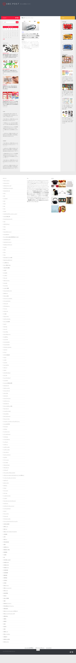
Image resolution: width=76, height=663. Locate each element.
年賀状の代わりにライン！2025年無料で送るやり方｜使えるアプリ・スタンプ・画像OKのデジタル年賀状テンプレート (10, 111)
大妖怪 (5, 563)
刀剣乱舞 (5, 542)
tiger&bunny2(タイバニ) (8, 253)
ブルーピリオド (7, 473)
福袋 (4, 609)
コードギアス (6, 373)
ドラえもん (6, 445)
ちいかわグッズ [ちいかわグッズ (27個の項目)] (37, 190)
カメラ (5, 332)
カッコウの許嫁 (7, 329)
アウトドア (6, 312)
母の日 (5, 604)
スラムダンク (6, 411)
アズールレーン (7, 314)
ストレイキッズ (7, 399)
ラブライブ (6, 511)
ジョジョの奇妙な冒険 (8, 391)
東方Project (6, 598)
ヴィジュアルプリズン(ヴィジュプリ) (11, 529)
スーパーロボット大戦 (8, 414)
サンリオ (5, 383)
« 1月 (4, 47)
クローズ (5, 358)
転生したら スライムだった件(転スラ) (11, 619)
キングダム (6, 340)
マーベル (5, 501)
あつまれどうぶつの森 (8, 265)
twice (5, 260)
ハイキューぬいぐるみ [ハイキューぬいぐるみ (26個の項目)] (43, 193)
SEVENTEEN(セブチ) (7, 247)
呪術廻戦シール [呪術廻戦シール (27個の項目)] (34, 202)
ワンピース (6, 524)
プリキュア (6, 478)
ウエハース (6, 319)
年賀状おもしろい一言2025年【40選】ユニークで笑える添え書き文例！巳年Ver (10, 96)
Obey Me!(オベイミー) (7, 240)
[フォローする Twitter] (16, 26)
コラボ (5, 368)
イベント (5, 317)
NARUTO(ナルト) (7, 232)
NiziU (5, 237)
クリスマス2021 (7, 350)
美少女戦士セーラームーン (9, 614)
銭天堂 (5, 634)
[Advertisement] (38, 16)
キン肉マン (6, 345)
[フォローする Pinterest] (17, 26)
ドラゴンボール (7, 447)
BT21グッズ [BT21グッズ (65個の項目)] (33, 189)
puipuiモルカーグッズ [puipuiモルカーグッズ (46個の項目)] (40, 188)
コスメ (5, 365)
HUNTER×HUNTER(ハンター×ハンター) (10, 222)
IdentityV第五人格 (7, 224)
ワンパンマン (6, 522)
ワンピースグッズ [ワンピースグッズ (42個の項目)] (32, 197)
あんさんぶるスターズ (8, 268)
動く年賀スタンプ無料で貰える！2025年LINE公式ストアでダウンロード (10, 80)
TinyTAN (5, 255)
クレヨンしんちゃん (7, 355)
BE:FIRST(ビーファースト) (8, 196)
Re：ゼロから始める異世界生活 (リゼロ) (11, 245)
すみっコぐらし (7, 288)
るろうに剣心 (6, 304)
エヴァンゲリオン (7, 327)
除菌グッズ (6, 639)
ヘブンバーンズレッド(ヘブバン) (10, 486)
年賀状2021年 (6, 570)
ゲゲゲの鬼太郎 (7, 363)
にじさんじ (6, 294)
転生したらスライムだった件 (9, 622)
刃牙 (4, 545)
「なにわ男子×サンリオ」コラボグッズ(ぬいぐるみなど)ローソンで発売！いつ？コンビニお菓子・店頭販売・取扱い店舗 (67, 88)
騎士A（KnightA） (7, 642)
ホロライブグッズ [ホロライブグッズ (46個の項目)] (41, 196)
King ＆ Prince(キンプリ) (8, 227)
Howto (5, 219)
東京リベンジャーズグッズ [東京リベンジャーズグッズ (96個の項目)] (37, 204)
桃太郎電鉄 (6, 601)
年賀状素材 (6, 581)
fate (4, 214)
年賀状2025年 (7, 77)
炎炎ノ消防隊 (6, 606)
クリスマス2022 (7, 353)
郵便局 (5, 629)
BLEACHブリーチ (7, 199)
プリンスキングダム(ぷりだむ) (9, 481)
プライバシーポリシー (39, 656)
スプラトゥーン (7, 409)
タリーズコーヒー (7, 424)
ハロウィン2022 (7, 458)
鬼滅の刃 (5, 645)
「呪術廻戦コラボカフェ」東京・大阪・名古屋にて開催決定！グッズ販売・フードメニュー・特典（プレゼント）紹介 (67, 102)
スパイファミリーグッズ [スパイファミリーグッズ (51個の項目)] (43, 191)
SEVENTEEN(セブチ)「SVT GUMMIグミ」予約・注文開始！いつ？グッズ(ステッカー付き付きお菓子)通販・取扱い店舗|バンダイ (67, 128)
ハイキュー (6, 450)
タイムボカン (6, 422)
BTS (4, 204)
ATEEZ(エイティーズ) (7, 194)
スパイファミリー (7, 406)
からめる (5, 281)
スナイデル (6, 401)
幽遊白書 (5, 583)
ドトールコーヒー (7, 442)
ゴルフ (5, 378)
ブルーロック (6, 475)
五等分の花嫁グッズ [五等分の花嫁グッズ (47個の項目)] (40, 197)
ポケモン (5, 493)
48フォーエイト (7, 189)
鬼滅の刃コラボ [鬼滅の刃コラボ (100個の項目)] (43, 208)
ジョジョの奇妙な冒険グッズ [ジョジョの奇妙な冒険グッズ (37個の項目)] (33, 191)
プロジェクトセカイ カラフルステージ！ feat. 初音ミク (14, 483)
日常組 (5, 591)
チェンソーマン (7, 427)
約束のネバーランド (7, 611)
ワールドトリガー (7, 527)
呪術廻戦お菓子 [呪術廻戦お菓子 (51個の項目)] (36, 199)
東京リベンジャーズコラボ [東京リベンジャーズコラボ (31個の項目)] (43, 205)
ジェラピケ (6, 388)
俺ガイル (5, 537)
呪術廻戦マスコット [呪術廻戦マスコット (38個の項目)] (34, 203)
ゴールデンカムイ (7, 381)
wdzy (5, 263)
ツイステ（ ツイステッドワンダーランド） (12, 429)
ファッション (6, 468)
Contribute (5, 206)
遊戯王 (5, 627)
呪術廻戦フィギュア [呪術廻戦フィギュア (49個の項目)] (41, 202)
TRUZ (5, 258)
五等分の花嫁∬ (7, 532)
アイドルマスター (7, 309)
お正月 (5, 278)
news (4, 77)
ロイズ (5, 519)
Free (4, 217)
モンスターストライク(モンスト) (10, 509)
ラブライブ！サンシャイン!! (9, 514)
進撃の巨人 (6, 624)
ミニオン (5, 506)
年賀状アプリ (12, 108)
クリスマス (6, 347)
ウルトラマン (6, 324)
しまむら (5, 283)
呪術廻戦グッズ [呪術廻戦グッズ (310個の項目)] (39, 201)
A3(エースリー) (6, 191)
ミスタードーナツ (7, 504)
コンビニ (5, 370)
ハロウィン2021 (7, 455)
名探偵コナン (6, 555)
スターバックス (7, 396)
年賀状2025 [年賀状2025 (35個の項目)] (40, 203)
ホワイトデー (6, 491)
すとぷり (5, 286)
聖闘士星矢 (6, 616)
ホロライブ (6, 488)
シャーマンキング (7, 386)
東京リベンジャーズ (7, 596)
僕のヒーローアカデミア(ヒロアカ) (10, 540)
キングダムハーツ (7, 342)
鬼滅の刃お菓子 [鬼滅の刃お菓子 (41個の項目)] (39, 206)
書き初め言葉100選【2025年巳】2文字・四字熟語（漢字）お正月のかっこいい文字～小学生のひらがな (10, 64)
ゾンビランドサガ (7, 419)
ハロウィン (6, 452)
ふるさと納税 (6, 296)
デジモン (5, 437)
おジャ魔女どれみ (7, 273)
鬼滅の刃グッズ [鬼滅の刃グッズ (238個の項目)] (33, 208)
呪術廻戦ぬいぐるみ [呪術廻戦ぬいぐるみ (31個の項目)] (42, 199)
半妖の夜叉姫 (6, 550)
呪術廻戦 (5, 560)
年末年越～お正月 (6, 61)
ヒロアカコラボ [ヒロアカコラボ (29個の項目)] (36, 196)
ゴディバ (5, 376)
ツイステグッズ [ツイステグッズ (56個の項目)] (30, 193)
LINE (3, 108)
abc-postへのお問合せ (29, 656)
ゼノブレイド (6, 417)
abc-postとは (48, 656)
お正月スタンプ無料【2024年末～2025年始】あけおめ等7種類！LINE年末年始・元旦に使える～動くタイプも (10, 143)
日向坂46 (5, 588)
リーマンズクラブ (7, 516)
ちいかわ (5, 291)
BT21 (4, 201)
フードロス (6, 470)
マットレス (6, 499)
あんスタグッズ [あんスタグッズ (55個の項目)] (31, 190)
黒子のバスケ (6, 650)
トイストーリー (7, 440)
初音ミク (5, 547)
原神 (4, 552)
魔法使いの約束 (7, 647)
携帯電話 (5, 586)
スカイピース (6, 394)
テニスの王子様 (7, 432)
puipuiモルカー (6, 242)
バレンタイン (6, 460)
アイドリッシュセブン (8, 306)
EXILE (5, 212)
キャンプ (5, 337)
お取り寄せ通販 (7, 276)
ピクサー (5, 465)
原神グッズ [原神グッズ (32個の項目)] (46, 197)
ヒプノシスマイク (7, 463)
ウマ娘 (5, 322)
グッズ (5, 360)
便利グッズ (6, 534)
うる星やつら (6, 271)
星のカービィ (6, 593)
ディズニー (6, 435)
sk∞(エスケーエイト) (7, 250)
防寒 (4, 637)
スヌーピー (6, 404)
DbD (4, 209)
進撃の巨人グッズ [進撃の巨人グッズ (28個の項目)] (33, 206)
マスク (23, 40)
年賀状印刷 (6, 578)
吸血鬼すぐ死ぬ (7, 557)
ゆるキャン (6, 301)
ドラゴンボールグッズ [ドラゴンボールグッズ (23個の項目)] (37, 193)
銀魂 (4, 632)
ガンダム (5, 335)
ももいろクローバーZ (8, 299)
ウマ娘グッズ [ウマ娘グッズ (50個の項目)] (42, 190)
